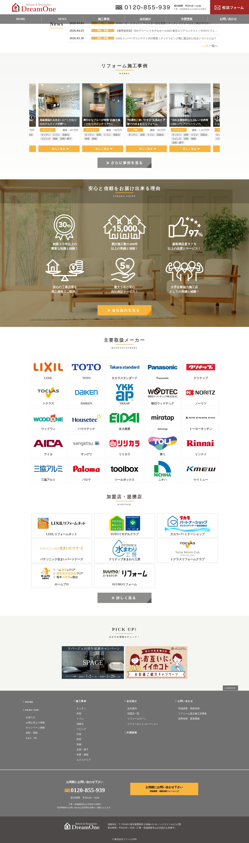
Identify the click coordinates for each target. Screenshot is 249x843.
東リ (162, 454)
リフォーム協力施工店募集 (192, 713)
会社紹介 (145, 19)
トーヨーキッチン (200, 428)
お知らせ (30, 717)
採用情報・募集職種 (189, 718)
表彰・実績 (32, 732)
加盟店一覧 (133, 713)
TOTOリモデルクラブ (124, 534)
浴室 (79, 713)
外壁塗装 (186, 19)
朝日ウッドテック (162, 403)
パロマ (86, 479)
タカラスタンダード (124, 378)
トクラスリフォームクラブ (187, 559)
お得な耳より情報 (35, 722)
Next (217, 117)
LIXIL (48, 378)
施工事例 (103, 19)
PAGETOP (230, 688)
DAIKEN (86, 403)
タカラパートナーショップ (187, 534)
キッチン (81, 708)
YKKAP (124, 403)
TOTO (86, 378)
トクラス (48, 403)
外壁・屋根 (82, 754)
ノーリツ (200, 403)
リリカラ (124, 454)
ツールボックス (124, 479)
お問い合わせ (228, 19)
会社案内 (132, 708)
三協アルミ (48, 479)
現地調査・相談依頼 (189, 708)
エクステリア (84, 760)
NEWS (62, 19)
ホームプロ (61, 584)
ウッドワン (48, 428)
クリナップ (201, 378)
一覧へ (210, 45)
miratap (163, 428)
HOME (20, 19)
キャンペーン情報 (35, 727)
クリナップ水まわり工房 (124, 559)
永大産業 (124, 428)
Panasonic (162, 378)
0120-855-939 (85, 790)
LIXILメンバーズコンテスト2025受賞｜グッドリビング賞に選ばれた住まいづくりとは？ (166, 38)
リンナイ (200, 454)
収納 (79, 744)
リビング (81, 729)
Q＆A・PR (31, 738)
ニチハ (162, 479)
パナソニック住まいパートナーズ (61, 559)
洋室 (79, 734)
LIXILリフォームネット (61, 534)
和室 (79, 739)
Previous (31, 117)
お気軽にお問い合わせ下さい (164, 789)
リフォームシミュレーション (142, 724)
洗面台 (80, 724)
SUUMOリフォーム (124, 584)
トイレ (80, 718)
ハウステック (86, 428)
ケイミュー (201, 479)
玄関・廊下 (82, 749)
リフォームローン (136, 718)
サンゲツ (86, 454)
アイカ (48, 454)
